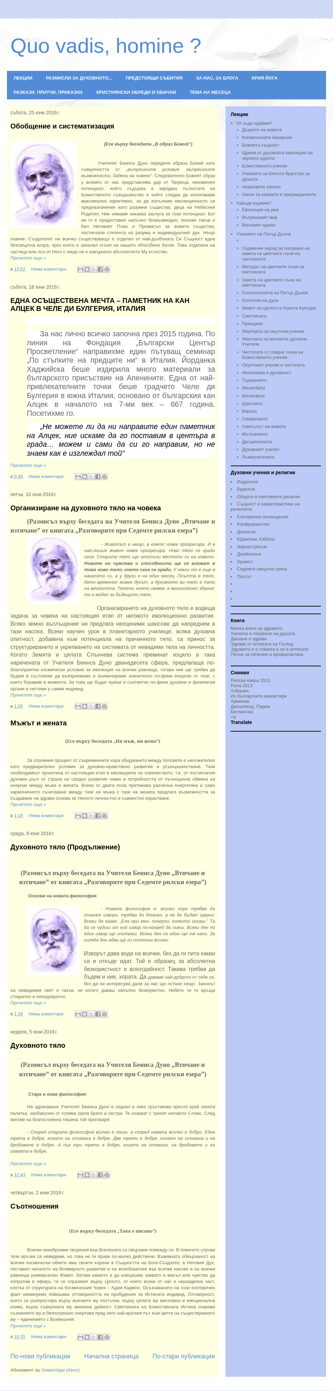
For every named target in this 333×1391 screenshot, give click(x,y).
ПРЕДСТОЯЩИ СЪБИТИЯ (154, 78)
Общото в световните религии (268, 496)
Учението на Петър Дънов (278, 238)
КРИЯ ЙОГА (265, 78)
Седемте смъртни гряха (262, 568)
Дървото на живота (262, 129)
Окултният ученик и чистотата (273, 365)
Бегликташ (242, 711)
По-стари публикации (183, 1356)
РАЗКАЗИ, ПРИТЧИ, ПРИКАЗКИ (48, 92)
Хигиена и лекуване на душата (263, 633)
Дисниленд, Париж (250, 706)
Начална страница (111, 1356)
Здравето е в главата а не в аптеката (269, 649)
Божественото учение (265, 165)
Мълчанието (255, 434)
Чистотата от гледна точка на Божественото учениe (272, 354)
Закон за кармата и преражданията (279, 194)
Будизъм (246, 489)
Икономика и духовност (266, 372)
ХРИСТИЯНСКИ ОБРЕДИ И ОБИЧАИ (136, 92)
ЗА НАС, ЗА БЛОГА (217, 78)
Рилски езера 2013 (250, 680)
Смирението (255, 418)
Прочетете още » (28, 258)
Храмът (245, 561)
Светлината (254, 316)
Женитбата (253, 387)
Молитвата (253, 395)
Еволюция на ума (260, 209)
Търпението (254, 380)
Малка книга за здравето (256, 628)
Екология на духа (260, 300)
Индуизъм (247, 481)
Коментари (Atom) (60, 1370)
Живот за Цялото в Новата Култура (279, 308)
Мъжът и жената (38, 723)
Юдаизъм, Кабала (256, 539)
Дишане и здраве (249, 638)
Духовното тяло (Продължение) (65, 847)
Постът (244, 576)
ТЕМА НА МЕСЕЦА (210, 92)
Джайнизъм (249, 554)
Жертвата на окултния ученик (273, 331)
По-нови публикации (40, 1356)
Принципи (252, 323)
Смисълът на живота (264, 426)
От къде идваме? (254, 123)
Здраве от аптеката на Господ (262, 644)
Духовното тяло (37, 1045)
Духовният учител (261, 449)
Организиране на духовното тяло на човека (85, 508)
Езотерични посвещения (262, 516)
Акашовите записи (261, 186)
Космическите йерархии (267, 137)
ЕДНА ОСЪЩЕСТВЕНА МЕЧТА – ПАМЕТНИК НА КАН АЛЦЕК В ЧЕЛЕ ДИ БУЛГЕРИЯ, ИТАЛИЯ (99, 304)
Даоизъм (246, 531)
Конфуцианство (253, 524)
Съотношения (34, 1206)
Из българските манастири (259, 696)
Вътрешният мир (260, 217)
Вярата (249, 411)
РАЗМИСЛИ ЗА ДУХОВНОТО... (79, 78)
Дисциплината (257, 441)
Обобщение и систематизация (62, 126)
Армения (240, 701)
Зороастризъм (252, 546)
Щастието (252, 403)
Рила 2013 (242, 685)
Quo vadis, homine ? (105, 45)
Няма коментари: (49, 269)
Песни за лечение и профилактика (267, 654)
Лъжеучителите (258, 457)
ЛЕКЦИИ (23, 78)
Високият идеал (258, 225)
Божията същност (260, 145)
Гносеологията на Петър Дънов (275, 292)
